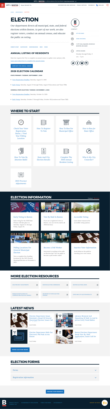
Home (12, 12)
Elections (96, 198)
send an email (81, 38)
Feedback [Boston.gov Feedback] (91, 5)
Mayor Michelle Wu (26, 5)
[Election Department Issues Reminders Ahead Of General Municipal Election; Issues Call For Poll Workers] (32, 320)
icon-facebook (77, 63)
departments (19, 12)
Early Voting (16, 85)
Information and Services (66, 5)
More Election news (20, 349)
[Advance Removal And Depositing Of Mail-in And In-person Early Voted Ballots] (77, 320)
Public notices (82, 5)
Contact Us (13, 404)
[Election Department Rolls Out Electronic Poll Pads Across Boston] (32, 337)
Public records (46, 402)
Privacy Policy (14, 402)
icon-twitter (73, 63)
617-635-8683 (80, 33)
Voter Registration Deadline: (21, 80)
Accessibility (58, 402)
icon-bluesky (82, 63)
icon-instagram (86, 63)
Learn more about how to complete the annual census (27, 61)
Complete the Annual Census (21, 66)
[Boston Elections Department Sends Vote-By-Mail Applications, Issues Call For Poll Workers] (77, 337)
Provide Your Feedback (55, 391)
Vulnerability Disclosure (29, 402)
